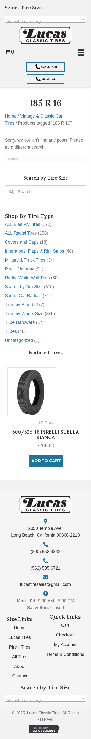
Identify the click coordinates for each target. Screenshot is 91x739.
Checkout (65, 635)
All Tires (19, 656)
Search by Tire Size (24, 286)
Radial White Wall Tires (27, 277)
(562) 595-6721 (45, 568)
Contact (19, 676)
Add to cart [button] (46, 460)
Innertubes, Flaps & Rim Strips (34, 251)
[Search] (45, 159)
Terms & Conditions (65, 654)
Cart (65, 625)
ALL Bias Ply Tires (22, 224)
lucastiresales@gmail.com (45, 584)
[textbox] (45, 21)
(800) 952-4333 (45, 551)
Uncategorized (19, 340)
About (19, 666)
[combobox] (45, 19)
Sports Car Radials (23, 295)
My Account (65, 644)
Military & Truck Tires (25, 260)
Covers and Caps (22, 242)
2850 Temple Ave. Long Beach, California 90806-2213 (45, 532)
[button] (45, 67)
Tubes (11, 331)
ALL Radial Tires (21, 233)
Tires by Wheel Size (24, 313)
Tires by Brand (19, 304)
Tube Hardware (20, 322)
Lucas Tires (19, 637)
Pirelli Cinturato (19, 269)
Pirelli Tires (19, 647)
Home (11, 116)
